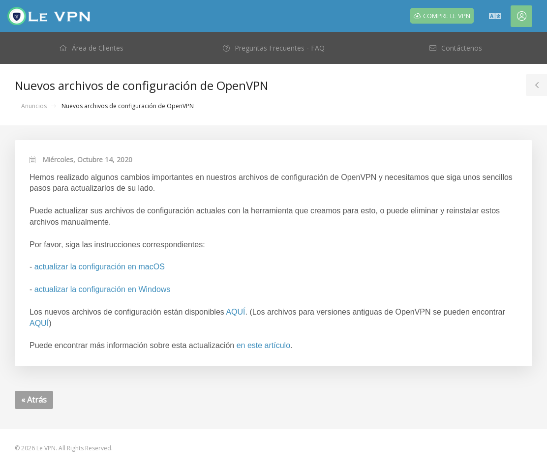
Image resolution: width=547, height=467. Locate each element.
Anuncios (34, 106)
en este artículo (263, 345)
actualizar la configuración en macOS (99, 267)
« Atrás (34, 399)
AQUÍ (235, 312)
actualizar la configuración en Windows (102, 289)
